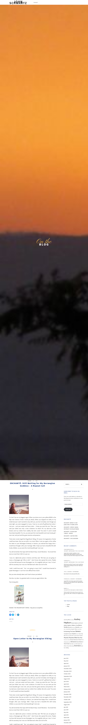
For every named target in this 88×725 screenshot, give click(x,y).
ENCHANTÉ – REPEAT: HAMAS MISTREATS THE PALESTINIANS (71, 528)
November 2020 (68, 671)
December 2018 (67, 722)
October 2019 (67, 699)
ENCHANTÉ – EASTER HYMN (70, 536)
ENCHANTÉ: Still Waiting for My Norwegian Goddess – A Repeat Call (32, 484)
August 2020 (67, 679)
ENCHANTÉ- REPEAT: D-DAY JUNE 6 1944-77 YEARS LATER (71, 523)
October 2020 (67, 673)
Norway (71, 639)
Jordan (68, 635)
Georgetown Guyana (68, 633)
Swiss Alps (71, 643)
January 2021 (67, 666)
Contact (36, 2)
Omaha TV (80, 639)
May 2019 (66, 712)
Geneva (77, 631)
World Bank (77, 646)
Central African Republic (70, 629)
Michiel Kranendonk (67, 639)
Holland (79, 633)
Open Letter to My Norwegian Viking (32, 638)
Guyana (74, 633)
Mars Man (80, 637)
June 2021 (66, 658)
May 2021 (66, 661)
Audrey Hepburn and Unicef (77, 623)
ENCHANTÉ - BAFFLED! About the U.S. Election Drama (74, 550)
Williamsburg (71, 645)
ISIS (66, 635)
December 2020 (68, 668)
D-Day (78, 629)
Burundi (77, 627)
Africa (69, 619)
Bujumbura (73, 627)
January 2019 (67, 720)
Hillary (77, 633)
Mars (75, 637)
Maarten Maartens (69, 637)
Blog (68, 606)
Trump (74, 643)
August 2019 (67, 704)
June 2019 (66, 709)
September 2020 (68, 676)
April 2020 (66, 684)
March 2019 (66, 717)
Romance (73, 641)
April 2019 (66, 715)
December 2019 (67, 694)
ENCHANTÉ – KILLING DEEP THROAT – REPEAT (70, 532)
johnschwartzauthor (68, 549)
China (76, 629)
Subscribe (68, 509)
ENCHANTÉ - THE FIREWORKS (73, 571)
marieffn (65, 588)
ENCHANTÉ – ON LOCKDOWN (71, 538)
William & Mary (66, 645)
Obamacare (75, 639)
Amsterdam (72, 619)
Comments (32, 629)
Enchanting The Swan (69, 631)
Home (68, 604)
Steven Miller (66, 560)
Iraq (82, 633)
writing (67, 647)
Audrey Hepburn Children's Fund (71, 625)
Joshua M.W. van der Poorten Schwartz (76, 635)
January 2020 (67, 691)
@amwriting (66, 619)
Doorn (80, 629)
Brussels (70, 627)
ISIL (64, 635)
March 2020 (66, 686)
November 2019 (67, 697)
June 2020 (66, 681)
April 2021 (66, 663)
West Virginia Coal (79, 643)
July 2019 (66, 707)
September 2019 (67, 702)
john (65, 571)
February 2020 (67, 689)
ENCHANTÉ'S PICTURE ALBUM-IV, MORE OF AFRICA (73, 589)
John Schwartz (18, 2)
